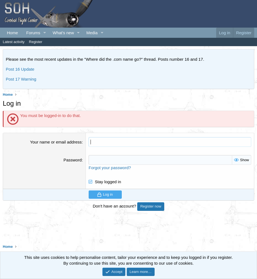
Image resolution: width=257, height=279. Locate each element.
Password (72, 160)
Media (92, 32)
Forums (33, 32)
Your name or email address (56, 142)
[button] (45, 33)
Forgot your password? (110, 167)
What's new (63, 32)
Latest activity (14, 42)
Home (12, 32)
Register (35, 42)
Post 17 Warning (21, 79)
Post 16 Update (20, 69)
